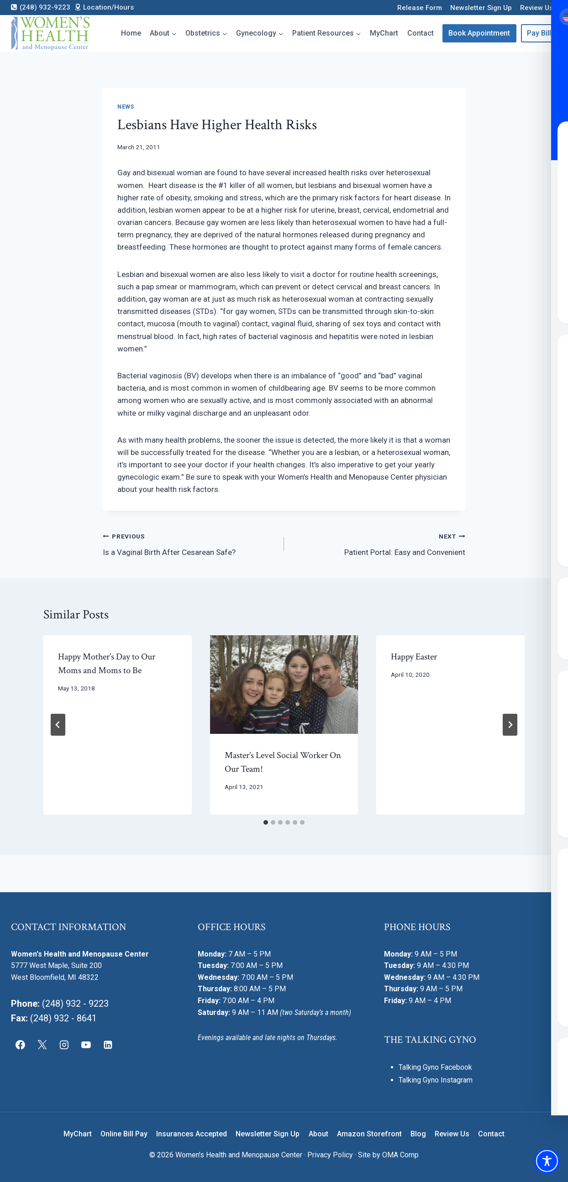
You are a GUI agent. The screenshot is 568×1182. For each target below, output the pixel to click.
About (318, 1134)
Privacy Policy (330, 1155)
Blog (418, 1134)
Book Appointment (479, 33)
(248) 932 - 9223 (75, 1003)
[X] (42, 1044)
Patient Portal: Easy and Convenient (378, 543)
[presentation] (284, 684)
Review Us (536, 8)
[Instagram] (64, 1044)
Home (131, 33)
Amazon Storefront (369, 1134)
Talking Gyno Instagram (436, 1080)
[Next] (510, 725)
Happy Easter (414, 657)
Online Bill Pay (123, 1134)
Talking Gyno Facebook (435, 1067)
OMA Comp (400, 1155)
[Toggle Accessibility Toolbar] (547, 1161)
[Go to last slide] (58, 725)
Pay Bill (539, 33)
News (125, 107)
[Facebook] (20, 1044)
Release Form (419, 8)
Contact (420, 33)
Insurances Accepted (191, 1134)
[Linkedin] (107, 1044)
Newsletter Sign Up (481, 8)
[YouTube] (85, 1044)
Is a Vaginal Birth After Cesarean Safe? (189, 543)
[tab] (265, 822)
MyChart (384, 33)
